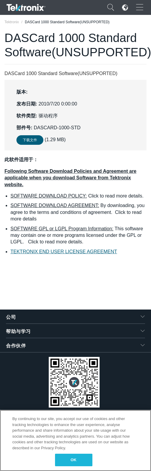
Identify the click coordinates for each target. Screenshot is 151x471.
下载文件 (30, 140)
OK (74, 460)
